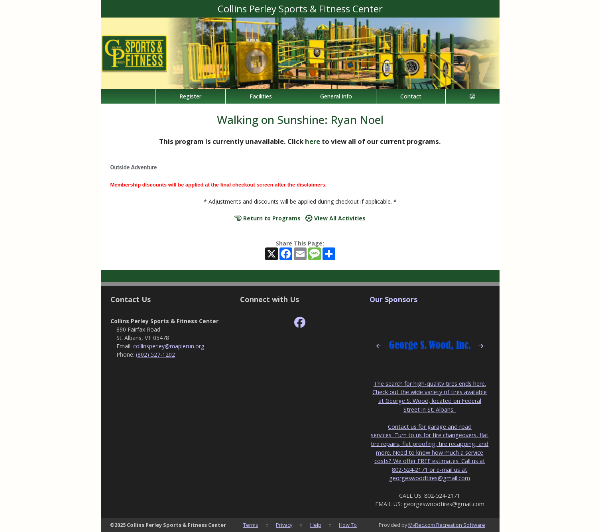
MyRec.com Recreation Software (446, 524)
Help (315, 524)
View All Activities (335, 218)
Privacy (284, 524)
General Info (336, 96)
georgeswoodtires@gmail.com (429, 478)
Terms (250, 524)
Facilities (261, 96)
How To (348, 524)
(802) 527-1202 (155, 354)
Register (190, 96)
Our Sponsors (393, 299)
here (312, 141)
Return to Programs (267, 218)
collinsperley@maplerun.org (168, 346)
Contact (410, 96)
